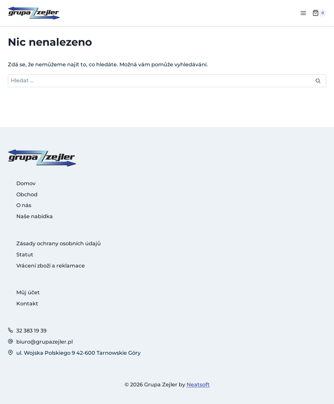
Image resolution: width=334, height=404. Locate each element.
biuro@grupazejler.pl (44, 342)
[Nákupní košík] (319, 13)
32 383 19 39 (31, 331)
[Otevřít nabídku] (303, 13)
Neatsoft (198, 384)
